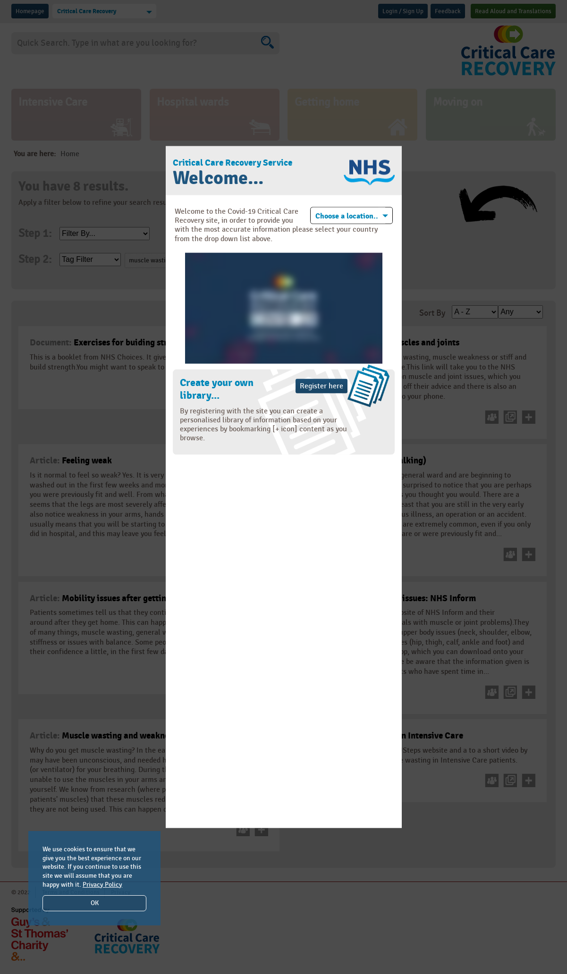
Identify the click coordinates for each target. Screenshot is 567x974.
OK (95, 903)
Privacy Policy (102, 885)
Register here (321, 385)
